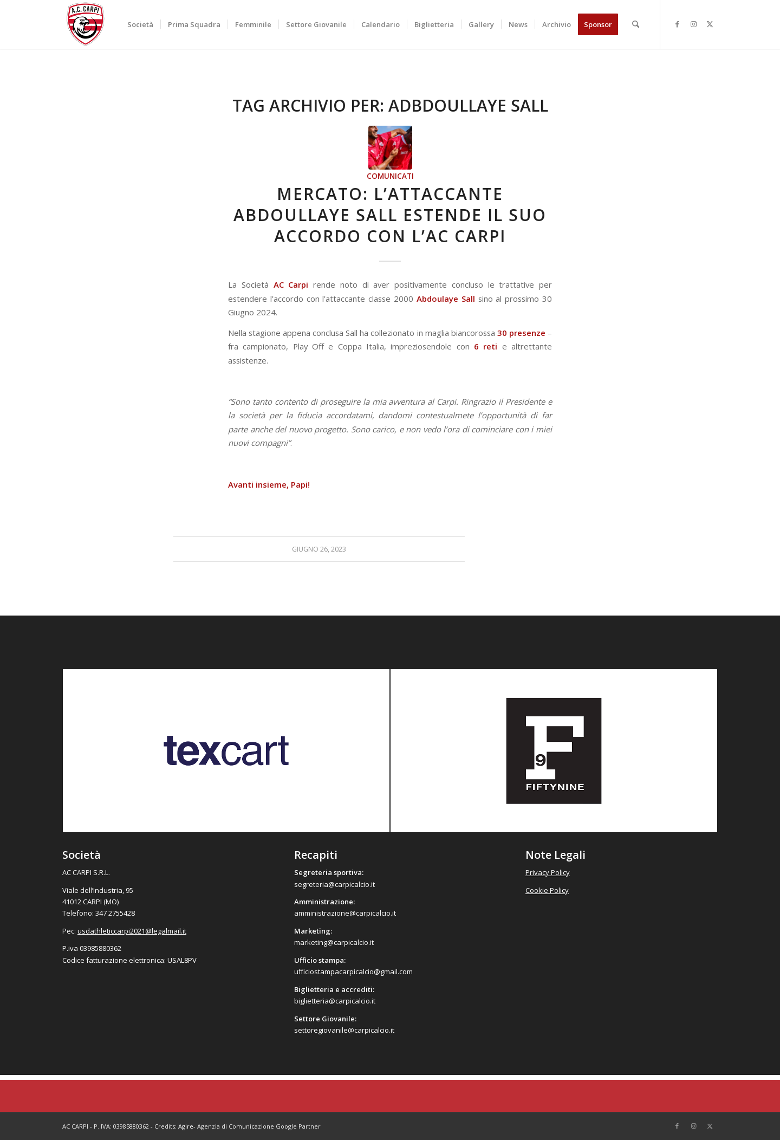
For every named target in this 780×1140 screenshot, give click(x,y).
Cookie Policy (547, 890)
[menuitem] (140, 24)
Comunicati (390, 176)
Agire (185, 1126)
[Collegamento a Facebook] (677, 24)
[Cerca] (635, 24)
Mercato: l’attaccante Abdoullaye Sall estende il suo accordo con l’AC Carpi (390, 215)
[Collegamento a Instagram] (693, 24)
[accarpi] (85, 24)
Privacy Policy (547, 872)
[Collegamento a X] (709, 24)
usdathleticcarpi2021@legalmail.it (131, 931)
